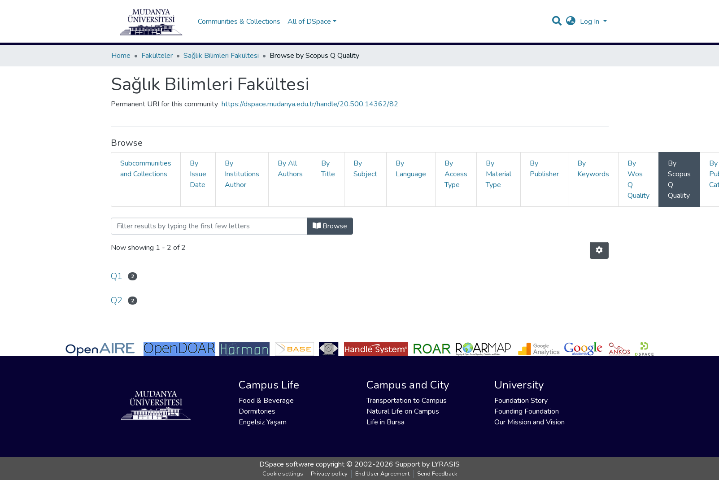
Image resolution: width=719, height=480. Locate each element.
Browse (330, 226)
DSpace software (286, 464)
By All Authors (290, 168)
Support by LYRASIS (427, 464)
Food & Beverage (266, 401)
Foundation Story (521, 401)
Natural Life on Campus (402, 411)
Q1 (116, 276)
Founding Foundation (526, 411)
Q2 (116, 300)
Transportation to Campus (406, 401)
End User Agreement (382, 474)
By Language (411, 168)
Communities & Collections (239, 21)
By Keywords (593, 168)
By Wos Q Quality (638, 179)
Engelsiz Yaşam (263, 422)
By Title (328, 168)
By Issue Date (198, 174)
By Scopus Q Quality (679, 179)
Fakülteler (157, 56)
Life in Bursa (385, 422)
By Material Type (498, 174)
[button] (571, 21)
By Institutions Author (242, 174)
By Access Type (455, 174)
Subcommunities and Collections (145, 168)
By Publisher (544, 168)
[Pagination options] (599, 250)
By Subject (365, 168)
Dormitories (257, 411)
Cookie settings (282, 474)
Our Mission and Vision (529, 422)
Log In (590, 21)
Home (121, 56)
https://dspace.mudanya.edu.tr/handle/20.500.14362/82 (310, 104)
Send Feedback (437, 474)
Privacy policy (329, 474)
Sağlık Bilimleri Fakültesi (221, 56)
